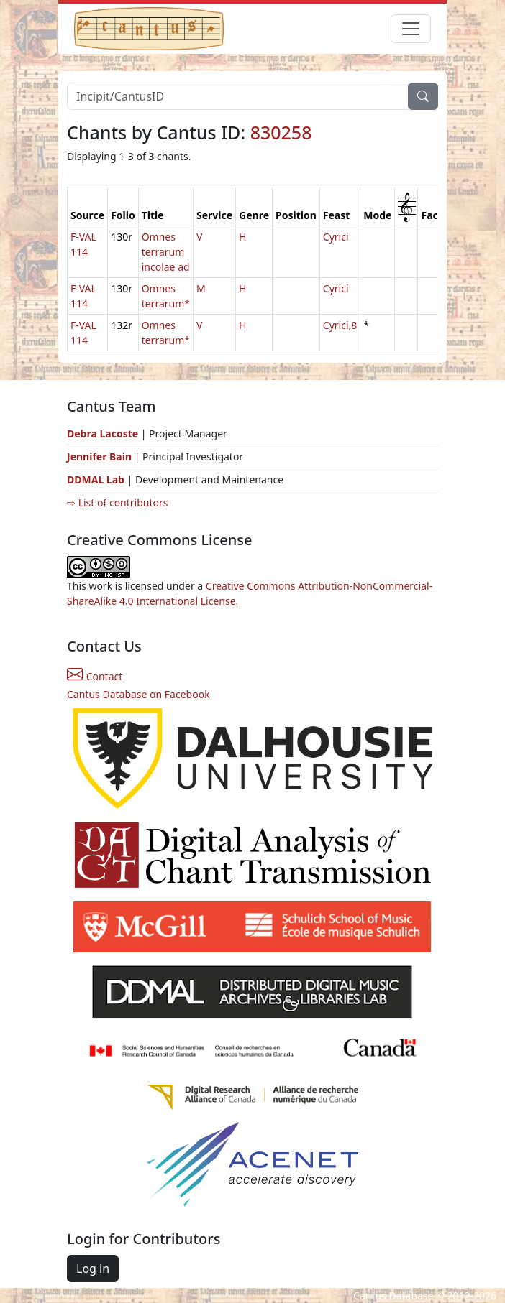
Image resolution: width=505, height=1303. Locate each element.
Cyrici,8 (340, 325)
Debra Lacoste (102, 433)
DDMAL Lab (95, 479)
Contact (94, 676)
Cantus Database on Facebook (138, 694)
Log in (92, 1268)
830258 (281, 132)
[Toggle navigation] (411, 28)
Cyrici (336, 237)
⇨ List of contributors (117, 502)
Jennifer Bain (101, 456)
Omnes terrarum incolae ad (166, 252)
